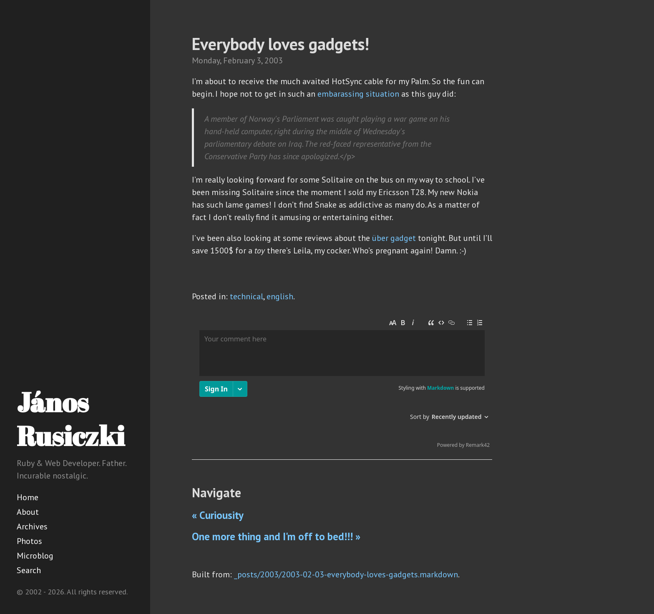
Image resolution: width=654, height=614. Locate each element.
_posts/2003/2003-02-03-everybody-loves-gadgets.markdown (346, 574)
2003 (273, 60)
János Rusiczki (71, 418)
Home (27, 497)
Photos (29, 541)
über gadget (394, 238)
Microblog (35, 555)
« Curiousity (218, 515)
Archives (32, 526)
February (238, 60)
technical (246, 296)
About (28, 511)
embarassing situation (358, 93)
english (280, 296)
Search (29, 570)
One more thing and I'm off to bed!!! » (276, 536)
